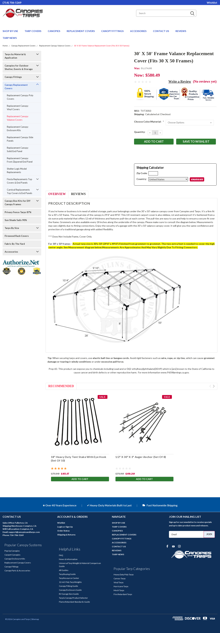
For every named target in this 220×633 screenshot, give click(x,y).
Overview (57, 194)
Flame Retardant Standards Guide (74, 602)
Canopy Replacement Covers (23, 46)
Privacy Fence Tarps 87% (18, 212)
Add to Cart (80, 479)
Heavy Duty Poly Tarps (124, 574)
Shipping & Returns (66, 534)
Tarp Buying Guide (67, 574)
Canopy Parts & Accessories (17, 570)
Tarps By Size (12, 228)
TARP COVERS (33, 31)
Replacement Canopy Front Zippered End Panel (19, 160)
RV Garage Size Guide (69, 594)
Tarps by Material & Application (15, 56)
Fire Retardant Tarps (123, 594)
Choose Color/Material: (149, 121)
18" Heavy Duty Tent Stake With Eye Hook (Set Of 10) (78, 458)
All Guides (63, 570)
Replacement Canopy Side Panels (20, 139)
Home (5, 46)
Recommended (61, 386)
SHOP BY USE (11, 31)
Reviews (78, 194)
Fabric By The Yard (15, 243)
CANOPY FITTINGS (112, 31)
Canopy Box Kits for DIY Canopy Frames (17, 202)
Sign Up (69, 526)
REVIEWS (180, 31)
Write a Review (179, 81)
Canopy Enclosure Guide (70, 590)
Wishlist (212, 2)
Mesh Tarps (119, 590)
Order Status (63, 530)
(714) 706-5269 (12, 2)
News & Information (68, 559)
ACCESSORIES (138, 31)
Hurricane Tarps (121, 586)
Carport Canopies (12, 554)
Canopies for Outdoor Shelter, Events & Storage (19, 67)
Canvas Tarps (120, 578)
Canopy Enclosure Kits (14, 558)
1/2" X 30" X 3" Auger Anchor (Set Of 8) (140, 456)
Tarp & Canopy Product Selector (73, 598)
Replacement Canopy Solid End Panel (17, 149)
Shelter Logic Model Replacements (17, 170)
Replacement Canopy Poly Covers (20, 97)
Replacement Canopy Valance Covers (54, 46)
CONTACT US (161, 31)
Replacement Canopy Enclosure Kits (17, 128)
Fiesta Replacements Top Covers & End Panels (19, 181)
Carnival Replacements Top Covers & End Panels (19, 191)
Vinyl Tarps (119, 582)
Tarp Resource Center (69, 578)
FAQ (61, 555)
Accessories (11, 251)
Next (214, 386)
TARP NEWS (10, 37)
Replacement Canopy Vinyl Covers (17, 107)
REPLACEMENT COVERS (81, 31)
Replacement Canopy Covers (17, 562)
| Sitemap (34, 619)
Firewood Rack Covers (17, 236)
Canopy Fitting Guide (68, 586)
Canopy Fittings (13, 77)
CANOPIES (54, 31)
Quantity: (139, 131)
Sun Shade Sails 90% (16, 220)
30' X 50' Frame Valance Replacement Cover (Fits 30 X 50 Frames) (101, 46)
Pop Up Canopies (12, 550)
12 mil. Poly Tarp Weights (70, 582)
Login (60, 526)
